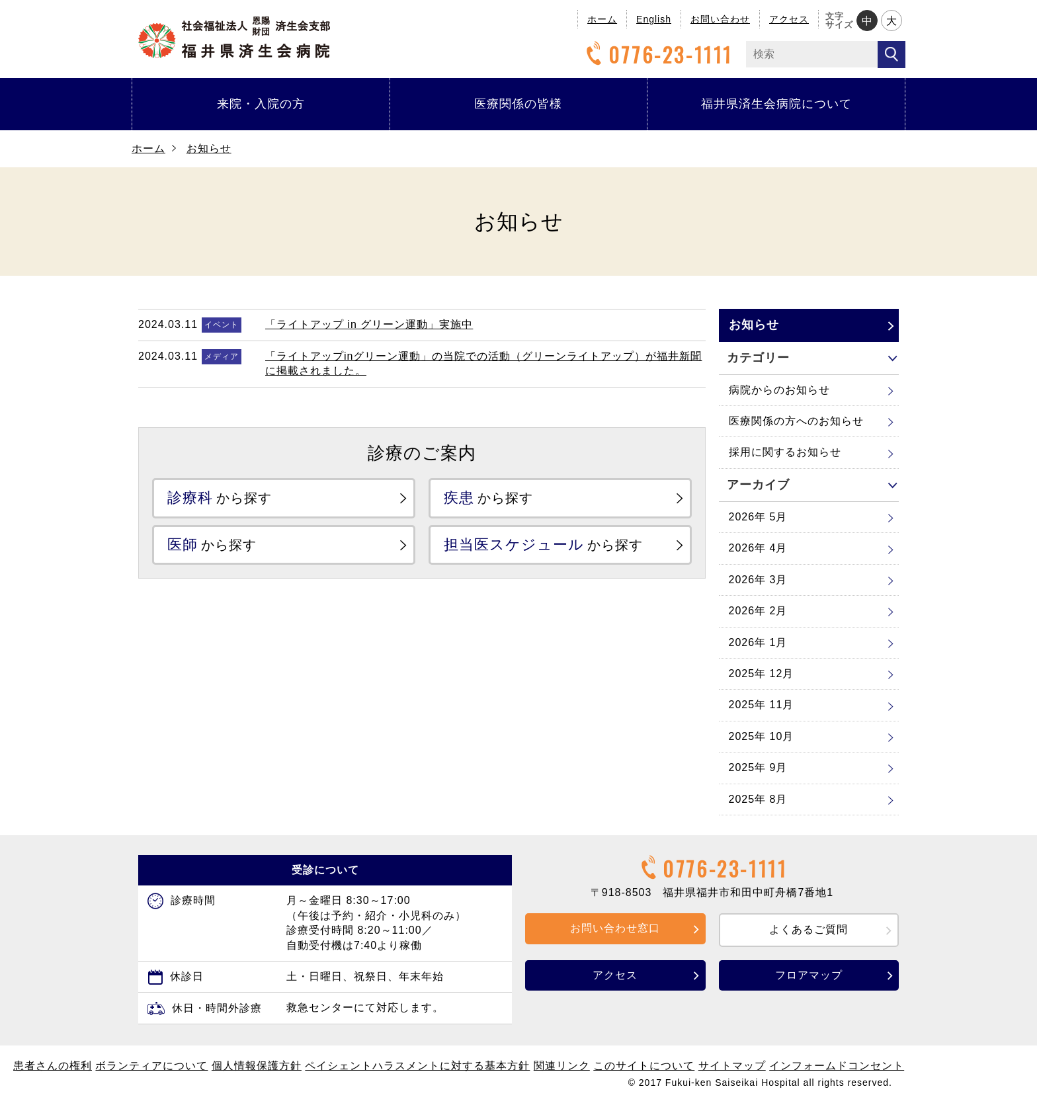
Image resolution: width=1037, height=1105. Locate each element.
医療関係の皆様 (518, 103)
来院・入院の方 (261, 103)
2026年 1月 (758, 642)
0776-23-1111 (657, 54)
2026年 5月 (758, 516)
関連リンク (562, 1065)
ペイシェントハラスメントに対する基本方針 (417, 1065)
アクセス (789, 19)
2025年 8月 (758, 799)
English (653, 19)
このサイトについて (643, 1065)
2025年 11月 (761, 704)
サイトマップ (732, 1065)
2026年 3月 (758, 579)
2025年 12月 (761, 673)
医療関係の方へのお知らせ (796, 421)
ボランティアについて (151, 1065)
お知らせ (209, 148)
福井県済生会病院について (776, 103)
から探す (219, 497)
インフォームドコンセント (836, 1065)
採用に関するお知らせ (785, 452)
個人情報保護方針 (257, 1065)
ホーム (602, 19)
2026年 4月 (758, 547)
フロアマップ (809, 975)
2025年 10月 (761, 736)
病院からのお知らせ (779, 389)
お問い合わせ (720, 19)
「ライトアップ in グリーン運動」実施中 (369, 324)
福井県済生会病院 (234, 37)
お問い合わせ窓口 (615, 928)
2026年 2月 (758, 610)
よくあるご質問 (808, 929)
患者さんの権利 (52, 1065)
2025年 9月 (758, 767)
